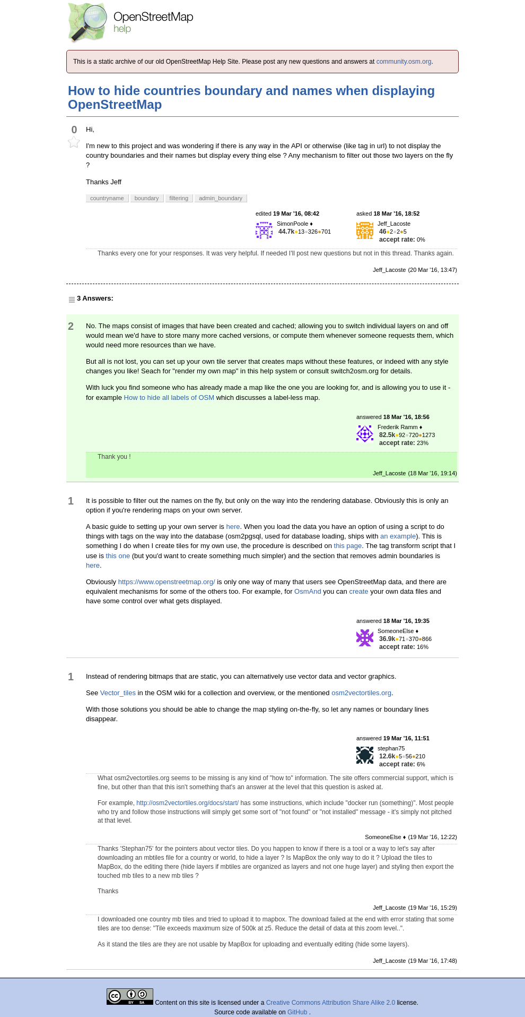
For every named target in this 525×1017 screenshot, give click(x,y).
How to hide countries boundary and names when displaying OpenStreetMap (251, 97)
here (233, 527)
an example (398, 536)
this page (348, 546)
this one (118, 556)
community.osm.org (404, 61)
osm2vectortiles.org (361, 693)
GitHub (298, 1012)
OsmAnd (307, 591)
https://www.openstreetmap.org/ (166, 582)
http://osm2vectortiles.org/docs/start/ (187, 803)
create (358, 591)
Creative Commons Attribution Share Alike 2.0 (330, 1002)
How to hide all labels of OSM (169, 397)
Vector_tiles (118, 693)
